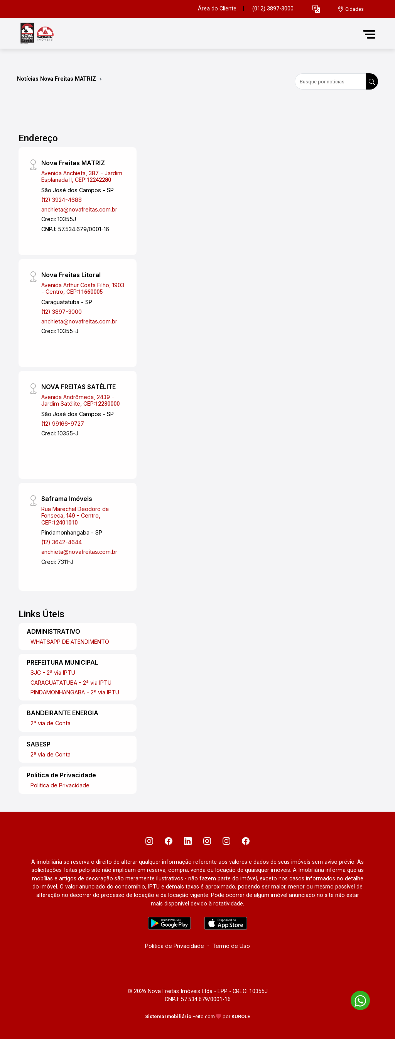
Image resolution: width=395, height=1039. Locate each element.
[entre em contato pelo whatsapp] (356, 999)
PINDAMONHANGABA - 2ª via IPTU (74, 692)
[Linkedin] (188, 841)
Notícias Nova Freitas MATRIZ (56, 79)
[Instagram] (149, 841)
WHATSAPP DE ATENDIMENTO (69, 641)
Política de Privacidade (174, 946)
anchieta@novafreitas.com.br (79, 209)
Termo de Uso (231, 946)
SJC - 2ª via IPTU (52, 672)
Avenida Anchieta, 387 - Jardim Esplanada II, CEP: (81, 176)
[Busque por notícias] (330, 81)
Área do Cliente (217, 8)
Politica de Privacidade (59, 785)
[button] (316, 9)
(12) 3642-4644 (61, 542)
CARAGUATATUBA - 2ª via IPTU (70, 682)
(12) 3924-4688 (61, 199)
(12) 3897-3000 (61, 311)
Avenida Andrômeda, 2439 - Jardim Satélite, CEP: (80, 400)
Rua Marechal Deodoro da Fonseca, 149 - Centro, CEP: (75, 516)
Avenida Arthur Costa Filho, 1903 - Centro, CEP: (82, 288)
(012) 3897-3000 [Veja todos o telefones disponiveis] (273, 8)
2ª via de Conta (50, 723)
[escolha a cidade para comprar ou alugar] (351, 9)
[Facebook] (168, 841)
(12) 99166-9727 (62, 423)
